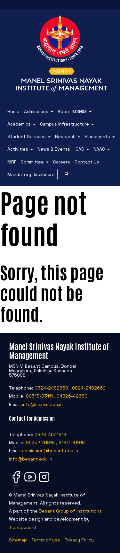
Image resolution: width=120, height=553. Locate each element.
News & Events (53, 149)
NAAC (99, 149)
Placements (97, 136)
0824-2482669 (89, 388)
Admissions (36, 111)
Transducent (22, 527)
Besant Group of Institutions (70, 511)
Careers (61, 162)
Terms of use (45, 540)
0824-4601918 (50, 434)
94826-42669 (72, 396)
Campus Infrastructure (64, 124)
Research (65, 136)
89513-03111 (39, 396)
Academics (19, 124)
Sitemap (18, 540)
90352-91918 (40, 442)
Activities (17, 149)
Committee (32, 162)
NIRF (11, 162)
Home (13, 111)
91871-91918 (72, 442)
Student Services (26, 136)
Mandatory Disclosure (31, 174)
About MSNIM (72, 111)
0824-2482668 (51, 388)
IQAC (79, 149)
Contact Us (87, 162)
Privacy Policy (79, 540)
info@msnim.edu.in (42, 404)
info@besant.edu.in (30, 459)
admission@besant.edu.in (50, 450)
